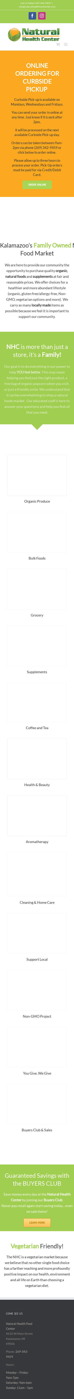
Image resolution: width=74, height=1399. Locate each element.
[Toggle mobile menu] (66, 44)
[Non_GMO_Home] (37, 971)
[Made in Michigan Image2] (37, 914)
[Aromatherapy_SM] (37, 797)
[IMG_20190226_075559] (37, 854)
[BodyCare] (37, 740)
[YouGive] (37, 1028)
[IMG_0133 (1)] (37, 684)
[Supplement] (37, 627)
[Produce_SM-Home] (37, 456)
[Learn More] (37, 1222)
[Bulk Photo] (37, 513)
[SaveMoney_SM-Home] (37, 1085)
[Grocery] (37, 570)
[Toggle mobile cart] (58, 44)
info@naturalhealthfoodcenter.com (37, 6)
